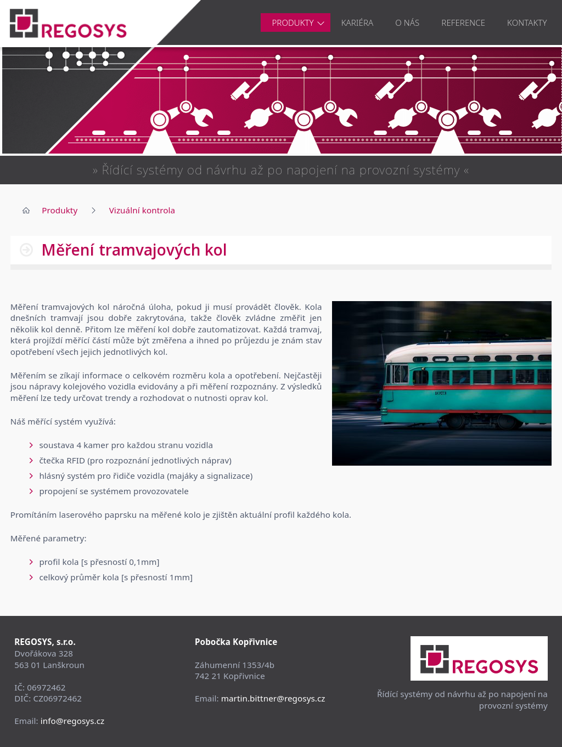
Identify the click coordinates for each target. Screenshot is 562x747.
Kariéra (357, 22)
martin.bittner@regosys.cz (273, 698)
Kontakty (527, 22)
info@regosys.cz (73, 720)
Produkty (292, 22)
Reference (463, 22)
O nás (407, 22)
